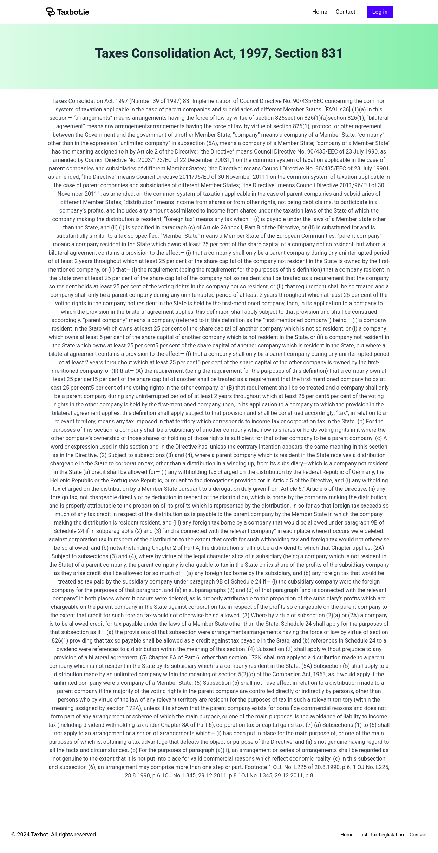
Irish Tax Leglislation (381, 835)
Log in (380, 11)
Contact (345, 11)
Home (319, 11)
